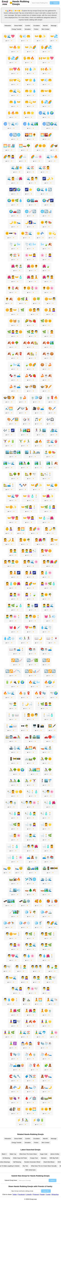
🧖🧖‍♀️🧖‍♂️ (36, 967)
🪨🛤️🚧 (46, 1098)
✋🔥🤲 (13, 113)
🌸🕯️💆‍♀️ (46, 255)
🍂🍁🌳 (13, 342)
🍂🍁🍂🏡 (30, 342)
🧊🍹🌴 (30, 912)
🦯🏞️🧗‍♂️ (15, 912)
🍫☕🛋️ (15, 375)
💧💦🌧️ (9, 638)
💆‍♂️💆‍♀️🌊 (48, 605)
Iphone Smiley (54, 1154)
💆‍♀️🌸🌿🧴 (48, 583)
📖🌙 (38, 638)
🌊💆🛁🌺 (14, 178)
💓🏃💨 (50, 616)
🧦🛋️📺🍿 (16, 1065)
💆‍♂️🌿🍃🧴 (14, 605)
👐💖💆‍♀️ (28, 518)
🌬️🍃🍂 (46, 244)
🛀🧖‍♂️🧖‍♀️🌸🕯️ (30, 802)
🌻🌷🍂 (13, 288)
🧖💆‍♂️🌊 (30, 945)
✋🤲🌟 (28, 113)
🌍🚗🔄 (15, 211)
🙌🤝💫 (15, 80)
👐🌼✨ (11, 507)
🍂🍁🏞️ (48, 342)
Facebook (21, 1194)
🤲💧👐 (15, 102)
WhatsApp (55, 1194)
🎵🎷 (38, 419)
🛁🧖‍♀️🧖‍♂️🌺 (30, 846)
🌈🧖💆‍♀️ (9, 156)
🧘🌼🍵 (46, 1010)
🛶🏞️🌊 (46, 890)
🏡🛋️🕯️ (9, 485)
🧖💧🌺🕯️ (46, 956)
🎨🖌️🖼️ (12, 419)
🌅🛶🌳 (24, 145)
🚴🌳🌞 (46, 758)
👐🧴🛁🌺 (46, 518)
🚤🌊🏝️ (46, 748)
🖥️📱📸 (38, 726)
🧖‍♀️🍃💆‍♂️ (52, 967)
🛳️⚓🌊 (46, 879)
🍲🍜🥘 (30, 386)
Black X (4, 1154)
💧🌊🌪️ (46, 627)
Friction (36, 29)
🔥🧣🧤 (40, 693)
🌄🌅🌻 (30, 134)
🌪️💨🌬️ (30, 244)
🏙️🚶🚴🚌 (32, 452)
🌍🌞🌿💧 (14, 200)
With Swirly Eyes (30, 1170)
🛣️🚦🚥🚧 (50, 868)
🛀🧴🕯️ (46, 813)
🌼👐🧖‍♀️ (50, 299)
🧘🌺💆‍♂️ (30, 1010)
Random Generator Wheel (32, 1162)
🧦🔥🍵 (30, 1054)
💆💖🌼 (46, 550)
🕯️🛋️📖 (11, 726)
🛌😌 (7, 868)
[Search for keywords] (40, 3)
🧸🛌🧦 (30, 1087)
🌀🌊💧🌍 (46, 113)
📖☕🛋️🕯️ (16, 649)
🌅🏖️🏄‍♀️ (9, 145)
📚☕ (32, 649)
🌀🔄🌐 (15, 134)
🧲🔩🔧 (15, 1076)
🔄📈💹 (32, 660)
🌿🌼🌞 (46, 321)
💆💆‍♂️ (13, 550)
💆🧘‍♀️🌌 (30, 572)
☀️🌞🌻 (46, 1109)
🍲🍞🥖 (46, 386)
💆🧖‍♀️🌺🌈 (49, 561)
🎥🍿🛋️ (38, 408)
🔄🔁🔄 (50, 671)
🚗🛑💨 (50, 737)
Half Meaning (17, 1162)
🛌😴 (19, 868)
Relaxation (8, 25)
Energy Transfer (16, 29)
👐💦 (54, 36)
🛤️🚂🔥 (15, 879)
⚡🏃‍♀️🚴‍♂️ (22, 1120)
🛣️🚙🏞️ (32, 868)
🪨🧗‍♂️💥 (15, 1109)
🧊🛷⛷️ (9, 923)
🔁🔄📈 (16, 660)
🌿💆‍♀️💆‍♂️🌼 (14, 332)
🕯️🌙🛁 (26, 704)
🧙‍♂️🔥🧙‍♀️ (26, 1043)
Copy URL (46, 1191)
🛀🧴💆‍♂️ (30, 813)
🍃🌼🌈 (30, 364)
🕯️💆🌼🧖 (30, 715)
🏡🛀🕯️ (46, 474)
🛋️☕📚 (48, 857)
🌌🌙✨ (48, 178)
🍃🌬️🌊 (15, 364)
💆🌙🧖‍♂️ (50, 529)
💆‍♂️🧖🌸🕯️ (13, 616)
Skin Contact (45, 29)
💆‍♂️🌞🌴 (46, 594)
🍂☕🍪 (48, 353)
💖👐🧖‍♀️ (30, 627)
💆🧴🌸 (46, 572)
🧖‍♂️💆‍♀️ (46, 988)
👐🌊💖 (13, 496)
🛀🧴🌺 (50, 802)
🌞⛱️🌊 (26, 233)
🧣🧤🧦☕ (44, 1043)
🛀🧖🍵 (11, 802)
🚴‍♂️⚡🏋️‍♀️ (30, 780)
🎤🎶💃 (22, 408)
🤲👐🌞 (46, 91)
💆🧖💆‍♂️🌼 (11, 561)
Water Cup (13, 1154)
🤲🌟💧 (30, 91)
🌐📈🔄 (30, 211)
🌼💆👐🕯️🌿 (14, 310)
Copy (7, 40)
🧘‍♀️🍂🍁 (30, 1021)
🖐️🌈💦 (46, 47)
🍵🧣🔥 (52, 397)
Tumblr (48, 1194)
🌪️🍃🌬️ (15, 244)
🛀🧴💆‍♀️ (15, 813)
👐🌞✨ (40, 36)
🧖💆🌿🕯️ (48, 934)
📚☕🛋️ (46, 649)
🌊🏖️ (30, 167)
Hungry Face (34, 1158)
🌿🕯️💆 (48, 332)
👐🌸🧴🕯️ (30, 496)
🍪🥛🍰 (46, 364)
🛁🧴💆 (48, 846)
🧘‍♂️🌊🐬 (40, 1032)
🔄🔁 (46, 660)
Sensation (28, 29)
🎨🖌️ (52, 408)
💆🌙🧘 (9, 540)
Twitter (14, 1194)
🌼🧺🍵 (15, 321)
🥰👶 (38, 901)
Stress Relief (18, 25)
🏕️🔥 (38, 441)
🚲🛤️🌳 (30, 758)
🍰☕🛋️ (15, 386)
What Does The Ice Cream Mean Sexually (43, 1166)
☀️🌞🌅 (30, 1109)
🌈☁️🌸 (36, 156)
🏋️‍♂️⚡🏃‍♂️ (24, 441)
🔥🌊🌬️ (34, 682)
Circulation (36, 25)
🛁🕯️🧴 (13, 846)
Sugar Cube (43, 1154)
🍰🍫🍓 (30, 375)
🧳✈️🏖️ (30, 1076)
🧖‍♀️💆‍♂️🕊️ (50, 977)
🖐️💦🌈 (13, 58)
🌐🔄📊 (46, 211)
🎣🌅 (9, 408)
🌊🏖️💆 (44, 167)
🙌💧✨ (30, 69)
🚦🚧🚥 (15, 758)
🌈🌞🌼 (40, 145)
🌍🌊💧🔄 (44, 189)
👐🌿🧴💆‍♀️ (48, 507)
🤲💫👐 (30, 102)
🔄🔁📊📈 (32, 671)
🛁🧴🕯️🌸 (14, 857)
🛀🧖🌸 (48, 791)
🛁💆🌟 (46, 824)
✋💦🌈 (46, 102)
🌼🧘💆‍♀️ (50, 310)
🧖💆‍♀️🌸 (15, 945)
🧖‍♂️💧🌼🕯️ (10, 999)
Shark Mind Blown (48, 1162)
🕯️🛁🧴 (48, 715)
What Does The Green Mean (28, 1154)
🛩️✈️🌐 (30, 879)
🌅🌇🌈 (46, 134)
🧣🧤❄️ (15, 1054)
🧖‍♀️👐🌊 (11, 977)
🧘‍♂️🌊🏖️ (24, 1032)
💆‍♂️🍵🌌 (32, 605)
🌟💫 (52, 233)
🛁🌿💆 (15, 824)
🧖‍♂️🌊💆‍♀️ (16, 988)
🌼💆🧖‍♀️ (34, 310)
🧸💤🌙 (15, 1087)
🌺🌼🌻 (32, 266)
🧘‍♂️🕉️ (13, 1043)
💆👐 (54, 540)
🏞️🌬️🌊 (9, 463)
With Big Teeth (54, 1158)
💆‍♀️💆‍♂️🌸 (15, 594)
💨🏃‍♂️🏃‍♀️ (24, 638)
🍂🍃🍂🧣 (14, 353)
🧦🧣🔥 (34, 1065)
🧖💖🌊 (13, 956)
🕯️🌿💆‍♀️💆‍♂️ (44, 704)
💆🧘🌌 (15, 572)
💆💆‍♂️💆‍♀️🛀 (28, 550)
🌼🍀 (36, 299)
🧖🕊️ (7, 967)
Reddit (42, 1194)
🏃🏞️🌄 (24, 430)
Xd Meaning (6, 1158)
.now (5, 2)
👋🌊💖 (9, 36)
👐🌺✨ (48, 496)
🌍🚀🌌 (48, 200)
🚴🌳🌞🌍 (16, 769)
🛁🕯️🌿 (46, 835)
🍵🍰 (23, 397)
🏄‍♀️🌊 (54, 430)
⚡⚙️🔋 (38, 1120)
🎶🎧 (50, 419)
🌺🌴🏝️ (16, 266)
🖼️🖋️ (52, 726)
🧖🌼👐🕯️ (13, 934)
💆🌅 (21, 529)
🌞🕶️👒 (11, 233)
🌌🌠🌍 (15, 189)
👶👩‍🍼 (9, 529)
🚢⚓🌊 (15, 748)
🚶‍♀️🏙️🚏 (46, 780)
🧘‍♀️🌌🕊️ (15, 1021)
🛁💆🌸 (15, 835)
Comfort (27, 25)
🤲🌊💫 (15, 91)
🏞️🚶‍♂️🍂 (52, 463)
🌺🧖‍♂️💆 (48, 277)
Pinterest (36, 1194)
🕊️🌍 (54, 693)
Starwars (44, 1158)
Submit (52, 1180)
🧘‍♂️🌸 (54, 1032)
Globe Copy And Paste (20, 1158)
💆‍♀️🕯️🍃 (30, 594)
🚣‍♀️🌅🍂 (30, 748)
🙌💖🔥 (15, 69)
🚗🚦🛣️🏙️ (32, 737)
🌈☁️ (23, 156)
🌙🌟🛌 (15, 222)
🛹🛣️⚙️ (24, 901)
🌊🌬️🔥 (52, 156)
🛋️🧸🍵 (32, 857)
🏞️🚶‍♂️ (38, 463)
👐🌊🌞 (52, 485)
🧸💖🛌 (46, 1076)
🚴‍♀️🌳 (48, 769)
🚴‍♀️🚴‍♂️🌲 (15, 780)
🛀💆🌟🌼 (14, 791)
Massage (53, 25)
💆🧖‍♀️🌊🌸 (30, 561)
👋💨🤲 (24, 36)
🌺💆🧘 (32, 277)
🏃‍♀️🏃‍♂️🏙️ (40, 430)
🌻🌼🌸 (48, 288)
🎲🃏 (26, 419)
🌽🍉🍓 (30, 321)
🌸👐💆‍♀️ (30, 255)
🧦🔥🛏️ (46, 1054)
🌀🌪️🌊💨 (11, 124)
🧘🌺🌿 (15, 1010)
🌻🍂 (9, 299)
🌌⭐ (28, 189)
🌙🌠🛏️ (30, 222)
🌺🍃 (46, 266)
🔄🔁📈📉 (13, 671)
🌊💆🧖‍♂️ (32, 178)
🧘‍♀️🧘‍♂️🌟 (46, 1021)
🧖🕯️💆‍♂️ (21, 967)
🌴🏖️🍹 (15, 255)
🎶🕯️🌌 (9, 430)
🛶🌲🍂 (30, 890)
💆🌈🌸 (34, 529)
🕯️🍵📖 (13, 715)
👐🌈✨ (36, 485)
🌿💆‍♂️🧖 (32, 332)
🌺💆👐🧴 (14, 277)
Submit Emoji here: (11, 1180)
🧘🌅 (38, 999)
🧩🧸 (48, 1065)
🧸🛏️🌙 (46, 1087)
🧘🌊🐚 (52, 999)
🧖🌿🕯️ (30, 934)
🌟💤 (40, 233)
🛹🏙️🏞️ (9, 901)
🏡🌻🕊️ (30, 474)
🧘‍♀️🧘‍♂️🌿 (9, 1032)
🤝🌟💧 (30, 80)
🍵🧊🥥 (36, 397)
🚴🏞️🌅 (34, 769)
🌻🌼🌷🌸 (30, 288)
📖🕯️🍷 (52, 638)
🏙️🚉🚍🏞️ (13, 452)
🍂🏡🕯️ (32, 353)
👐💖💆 (13, 518)
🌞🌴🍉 (46, 222)
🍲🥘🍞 (9, 397)
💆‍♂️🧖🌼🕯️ (32, 616)
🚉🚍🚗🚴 (13, 737)
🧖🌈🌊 (52, 923)
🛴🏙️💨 (15, 890)
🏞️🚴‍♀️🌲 (24, 463)
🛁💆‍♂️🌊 (30, 835)
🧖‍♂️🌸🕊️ (32, 988)
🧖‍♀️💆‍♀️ (24, 977)
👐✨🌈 (30, 47)
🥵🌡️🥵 (52, 901)
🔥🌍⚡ (50, 682)
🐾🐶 (23, 485)
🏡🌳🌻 (15, 474)
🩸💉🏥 (30, 1098)
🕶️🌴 (24, 726)
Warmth (45, 25)
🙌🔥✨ (46, 69)
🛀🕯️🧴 (32, 791)
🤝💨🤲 (46, 80)
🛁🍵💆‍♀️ (30, 824)
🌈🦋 (54, 145)
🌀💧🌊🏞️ (30, 124)
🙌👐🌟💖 (46, 58)
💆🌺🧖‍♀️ (40, 540)
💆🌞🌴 (24, 540)
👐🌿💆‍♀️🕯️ (28, 507)
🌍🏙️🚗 (32, 200)
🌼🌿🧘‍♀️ (22, 299)
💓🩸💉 (15, 627)
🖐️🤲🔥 (28, 58)
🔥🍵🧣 (24, 693)
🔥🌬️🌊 (9, 693)
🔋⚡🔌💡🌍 (14, 682)
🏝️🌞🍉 (50, 452)
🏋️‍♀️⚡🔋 (9, 441)
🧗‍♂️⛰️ (26, 999)
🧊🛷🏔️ (46, 912)
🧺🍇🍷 (15, 1098)
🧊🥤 (38, 923)
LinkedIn (29, 1194)
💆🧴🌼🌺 (13, 583)
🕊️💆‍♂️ (13, 704)
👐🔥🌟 (15, 47)
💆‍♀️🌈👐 (30, 583)
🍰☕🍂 (46, 375)
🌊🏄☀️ (16, 167)
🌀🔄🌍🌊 (49, 124)
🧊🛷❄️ (24, 923)
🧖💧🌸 (28, 956)
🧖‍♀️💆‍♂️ (36, 977)
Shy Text (25, 1166)
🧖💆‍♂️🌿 (46, 945)
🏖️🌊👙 (52, 441)
